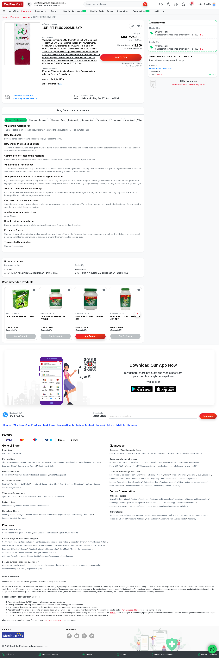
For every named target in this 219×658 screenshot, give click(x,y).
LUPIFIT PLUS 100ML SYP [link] (160, 68)
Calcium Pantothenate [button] (16, 120)
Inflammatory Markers (162, 486)
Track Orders (49, 425)
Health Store (10, 11)
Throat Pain (114, 519)
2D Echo (178, 462)
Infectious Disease (199, 482)
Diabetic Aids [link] (43, 506)
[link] (12, 4)
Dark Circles (173, 515)
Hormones (28, 545)
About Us (7, 425)
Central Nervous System (96, 542)
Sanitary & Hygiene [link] (18, 462)
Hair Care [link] (40, 462)
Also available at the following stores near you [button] (25, 97)
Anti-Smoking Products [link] (11, 488)
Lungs (144, 475)
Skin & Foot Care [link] (56, 484)
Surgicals (96, 565)
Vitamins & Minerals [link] (28, 496)
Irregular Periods (199, 515)
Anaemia (191, 475)
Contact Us (132, 425)
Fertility (152, 475)
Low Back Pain (185, 515)
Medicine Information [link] (12, 529)
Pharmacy (26, 11)
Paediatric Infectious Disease (140, 506)
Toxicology (137, 482)
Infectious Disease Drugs (64, 545)
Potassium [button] (102, 120)
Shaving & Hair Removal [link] (27, 466)
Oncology (79, 545)
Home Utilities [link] (33, 514)
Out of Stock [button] (20, 336)
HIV (162, 478)
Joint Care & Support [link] (40, 484)
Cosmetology (169, 503)
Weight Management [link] (57, 475)
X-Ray (125, 462)
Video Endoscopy (166, 466)
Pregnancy (155, 478)
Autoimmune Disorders (133, 486)
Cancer (127, 478)
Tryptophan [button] (116, 120)
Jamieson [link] (60, 496)
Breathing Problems (136, 519)
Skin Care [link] (5, 462)
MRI (111, 462)
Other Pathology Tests (186, 478)
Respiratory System (78, 542)
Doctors (55, 11)
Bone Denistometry (191, 462)
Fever (199, 475)
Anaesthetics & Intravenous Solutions (17, 552)
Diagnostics (41, 11)
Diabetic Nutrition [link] (29, 506)
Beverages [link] (88, 514)
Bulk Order (121, 425)
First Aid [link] (5, 484)
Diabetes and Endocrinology (197, 499)
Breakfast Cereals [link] (22, 475)
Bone (112, 478)
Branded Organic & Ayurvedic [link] (14, 518)
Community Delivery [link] (50, 654)
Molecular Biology (194, 453)
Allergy (167, 475)
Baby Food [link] (6, 453)
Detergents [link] (21, 514)
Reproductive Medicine (186, 503)
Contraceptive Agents (43, 545)
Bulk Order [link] (10, 654)
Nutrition (49, 549)
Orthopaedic (85, 565)
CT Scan (117, 462)
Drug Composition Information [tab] (73, 110)
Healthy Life (159, 11)
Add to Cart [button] (121, 57)
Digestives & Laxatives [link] (74, 484)
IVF (155, 506)
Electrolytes (64, 74)
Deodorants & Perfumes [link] (90, 462)
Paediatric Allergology (118, 506)
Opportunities (141, 11)
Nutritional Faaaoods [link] (38, 475)
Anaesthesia (7, 565)
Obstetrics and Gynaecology (161, 499)
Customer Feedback (85, 425)
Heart (133, 475)
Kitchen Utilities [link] (46, 514)
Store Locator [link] (38, 533)
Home (4, 17)
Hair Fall (123, 519)
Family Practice (131, 499)
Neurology (124, 503)
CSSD (30, 565)
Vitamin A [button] (129, 120)
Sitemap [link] (89, 654)
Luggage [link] (58, 514)
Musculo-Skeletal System (12, 545)
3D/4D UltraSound (136, 462)
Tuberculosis (171, 478)
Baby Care (17, 453)
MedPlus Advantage (74, 11)
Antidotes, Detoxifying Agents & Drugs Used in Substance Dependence (30, 556)
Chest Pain (114, 515)
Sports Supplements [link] (10, 496)
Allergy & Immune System (44, 552)
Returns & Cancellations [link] (163, 654)
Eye (56, 549)
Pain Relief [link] (15, 484)
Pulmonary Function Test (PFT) (187, 466)
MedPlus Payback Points (101, 11)
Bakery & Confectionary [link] (73, 514)
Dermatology (135, 503)
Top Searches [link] (51, 533)
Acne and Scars (152, 519)
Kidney (159, 475)
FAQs (15, 425)
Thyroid (175, 475)
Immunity (119, 478)
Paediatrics (143, 499)
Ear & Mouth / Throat (68, 549)
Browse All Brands (65, 425)
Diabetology (179, 499)
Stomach (148, 486)
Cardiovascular (20, 565)
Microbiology (156, 453)
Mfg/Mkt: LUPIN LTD (50, 24)
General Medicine (116, 499)
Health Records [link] (8, 533)
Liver (139, 475)
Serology (145, 453)
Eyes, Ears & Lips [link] (9, 466)
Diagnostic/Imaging (34, 569)
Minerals (26, 17)
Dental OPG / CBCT (117, 466)
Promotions (122, 11)
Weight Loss (150, 515)
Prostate (145, 478)
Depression (138, 515)
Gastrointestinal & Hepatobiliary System (18, 542)
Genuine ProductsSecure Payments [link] (188, 84)
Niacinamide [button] (87, 120)
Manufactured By (12, 265)
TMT (161, 462)
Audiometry (130, 466)
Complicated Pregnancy (168, 506)
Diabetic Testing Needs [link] (11, 506)
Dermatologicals (84, 549)
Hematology (181, 453)
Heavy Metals (184, 482)
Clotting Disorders (151, 482)
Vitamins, (55, 71)
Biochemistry (168, 453)
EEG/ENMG (168, 462)
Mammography (151, 462)
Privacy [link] (123, 654)
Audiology (183, 506)
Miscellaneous (67, 556)
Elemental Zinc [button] (58, 120)
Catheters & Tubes (41, 565)
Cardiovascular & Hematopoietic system (52, 542)
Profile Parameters (133, 453)
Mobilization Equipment (69, 565)
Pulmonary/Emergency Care (13, 569)
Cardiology (114, 503)
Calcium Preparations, (70, 71)
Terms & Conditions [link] (209, 654)
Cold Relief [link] (25, 484)
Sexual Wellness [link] (72, 462)
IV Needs (54, 565)
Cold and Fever (126, 515)
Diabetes (206, 475)
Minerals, (46, 71)
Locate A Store (30, 425)
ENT (144, 503)
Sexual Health (180, 519)
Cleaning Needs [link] (8, 514)
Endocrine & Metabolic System (14, 549)
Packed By (79, 265)
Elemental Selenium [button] (38, 120)
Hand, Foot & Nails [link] (46, 466)
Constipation (161, 515)
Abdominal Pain (166, 519)
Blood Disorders (116, 486)
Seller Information (52, 84)
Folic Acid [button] (73, 120)
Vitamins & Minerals (37, 549)
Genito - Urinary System (94, 545)
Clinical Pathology (117, 453)
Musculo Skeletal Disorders (120, 482)
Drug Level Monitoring (169, 482)
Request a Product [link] (23, 533)
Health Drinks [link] (7, 475)
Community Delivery (105, 425)
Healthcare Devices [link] (92, 484)
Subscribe (208, 416)
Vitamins (182, 475)
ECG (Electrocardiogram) (147, 466)
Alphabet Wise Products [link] (68, 533)
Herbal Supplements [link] (46, 496)
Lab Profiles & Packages (119, 475)
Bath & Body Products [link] (55, 462)
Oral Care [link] (31, 462)
